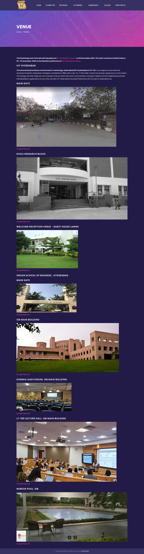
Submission (93, 5)
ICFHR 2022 (85, 551)
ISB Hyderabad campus (71, 61)
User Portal (120, 5)
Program (63, 5)
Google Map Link (23, 149)
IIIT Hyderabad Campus (66, 58)
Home (38, 5)
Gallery (107, 5)
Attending (77, 5)
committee (50, 5)
